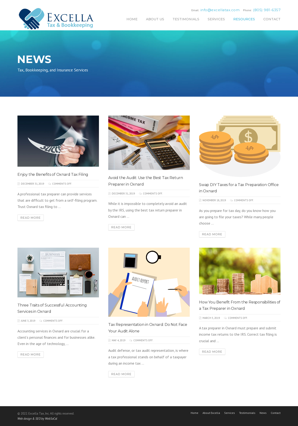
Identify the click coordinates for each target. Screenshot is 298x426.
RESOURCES (244, 19)
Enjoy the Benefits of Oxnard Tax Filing (52, 174)
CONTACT (272, 19)
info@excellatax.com (220, 10)
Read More (30, 217)
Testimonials (247, 413)
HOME (132, 19)
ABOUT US (155, 19)
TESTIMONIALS (186, 19)
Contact (276, 413)
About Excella (211, 413)
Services (229, 413)
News (263, 413)
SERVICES (216, 19)
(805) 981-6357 (267, 10)
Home (194, 413)
